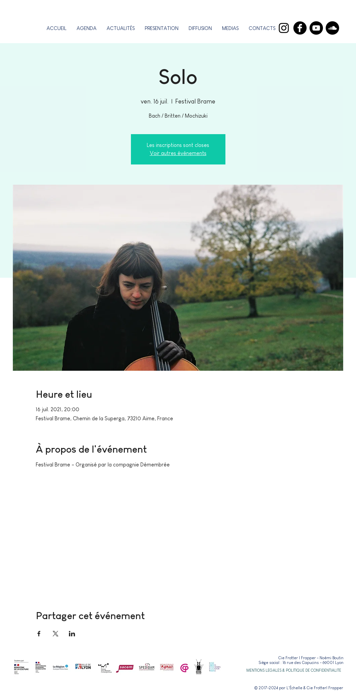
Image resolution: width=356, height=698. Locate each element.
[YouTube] (316, 28)
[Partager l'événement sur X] (55, 633)
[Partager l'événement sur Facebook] (39, 633)
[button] (162, 28)
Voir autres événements (178, 153)
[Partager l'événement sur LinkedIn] (72, 633)
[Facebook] (300, 28)
